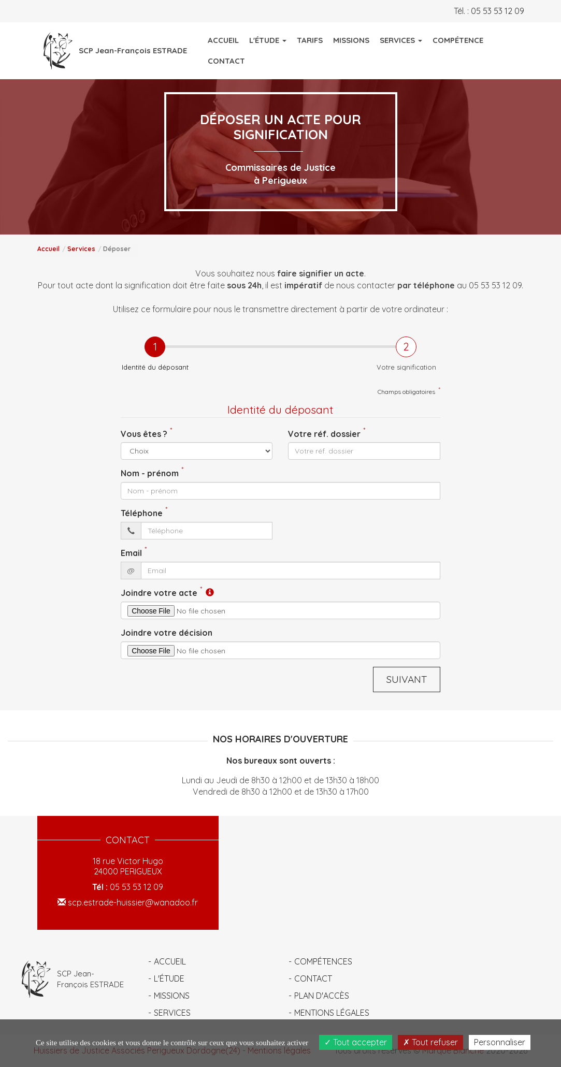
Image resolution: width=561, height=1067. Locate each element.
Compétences (323, 961)
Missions (351, 40)
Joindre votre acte (159, 593)
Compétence (458, 40)
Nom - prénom (150, 473)
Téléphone (142, 513)
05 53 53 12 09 (497, 11)
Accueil (223, 40)
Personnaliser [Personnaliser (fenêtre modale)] (499, 1042)
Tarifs (310, 40)
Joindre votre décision (166, 632)
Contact (226, 61)
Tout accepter (355, 1042)
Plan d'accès (321, 995)
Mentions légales (331, 1012)
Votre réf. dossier (324, 434)
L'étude (169, 978)
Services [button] (401, 40)
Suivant (406, 679)
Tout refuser (430, 1042)
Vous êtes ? (144, 434)
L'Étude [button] (267, 40)
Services (81, 249)
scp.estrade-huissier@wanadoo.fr (127, 902)
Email (131, 553)
